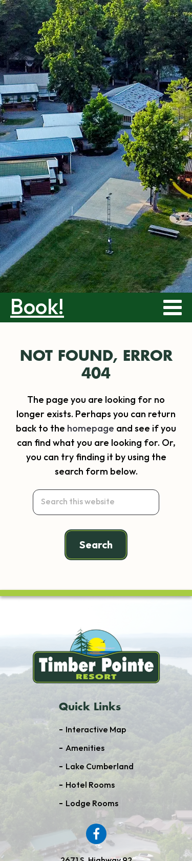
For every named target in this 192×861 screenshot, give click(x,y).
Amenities (85, 748)
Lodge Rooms (92, 803)
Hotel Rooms (90, 785)
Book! (37, 307)
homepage (90, 429)
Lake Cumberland (100, 767)
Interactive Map (96, 730)
